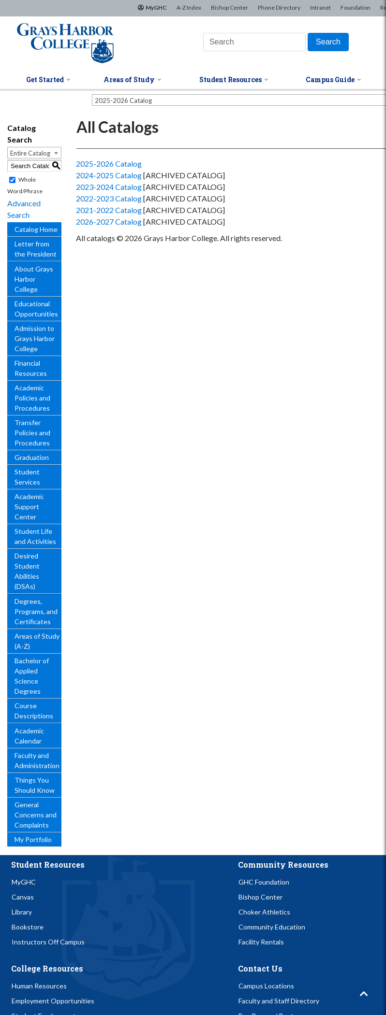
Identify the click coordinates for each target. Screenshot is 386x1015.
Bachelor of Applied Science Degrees (32, 676)
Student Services (27, 477)
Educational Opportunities (36, 309)
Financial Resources (31, 368)
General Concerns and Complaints (36, 815)
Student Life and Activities (35, 536)
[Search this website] (254, 42)
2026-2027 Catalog (109, 221)
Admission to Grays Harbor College (35, 338)
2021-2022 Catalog (109, 209)
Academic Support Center (29, 506)
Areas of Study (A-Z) (37, 641)
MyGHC (156, 7)
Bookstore (28, 927)
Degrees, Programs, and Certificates (36, 611)
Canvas (23, 897)
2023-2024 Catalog (109, 186)
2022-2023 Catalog (109, 198)
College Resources (47, 968)
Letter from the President (36, 249)
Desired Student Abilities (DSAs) (27, 571)
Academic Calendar (29, 736)
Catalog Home (36, 229)
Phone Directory (279, 7)
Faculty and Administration (37, 760)
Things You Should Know (35, 785)
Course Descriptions (34, 710)
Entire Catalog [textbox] (30, 153)
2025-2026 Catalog (109, 163)
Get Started (48, 79)
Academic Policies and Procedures (32, 398)
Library (22, 912)
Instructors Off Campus (48, 942)
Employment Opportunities (53, 1001)
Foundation (356, 7)
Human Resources (39, 986)
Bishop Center (229, 7)
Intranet (320, 7)
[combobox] (34, 152)
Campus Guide (333, 79)
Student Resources (233, 79)
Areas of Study (133, 79)
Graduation (32, 457)
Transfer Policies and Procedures (32, 432)
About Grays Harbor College (34, 279)
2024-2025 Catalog (109, 175)
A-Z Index (189, 7)
